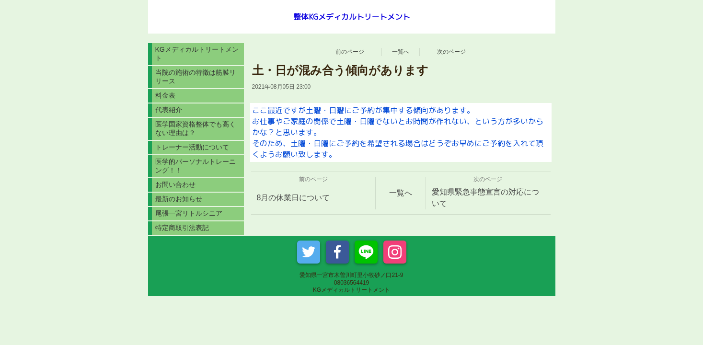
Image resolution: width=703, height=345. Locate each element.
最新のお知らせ (178, 199)
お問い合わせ (175, 184)
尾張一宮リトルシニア (188, 213)
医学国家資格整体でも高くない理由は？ (195, 128)
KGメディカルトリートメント (197, 54)
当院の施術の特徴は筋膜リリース (195, 77)
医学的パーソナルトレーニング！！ (195, 166)
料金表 (165, 95)
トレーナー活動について (192, 147)
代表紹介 (168, 110)
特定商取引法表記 (182, 227)
